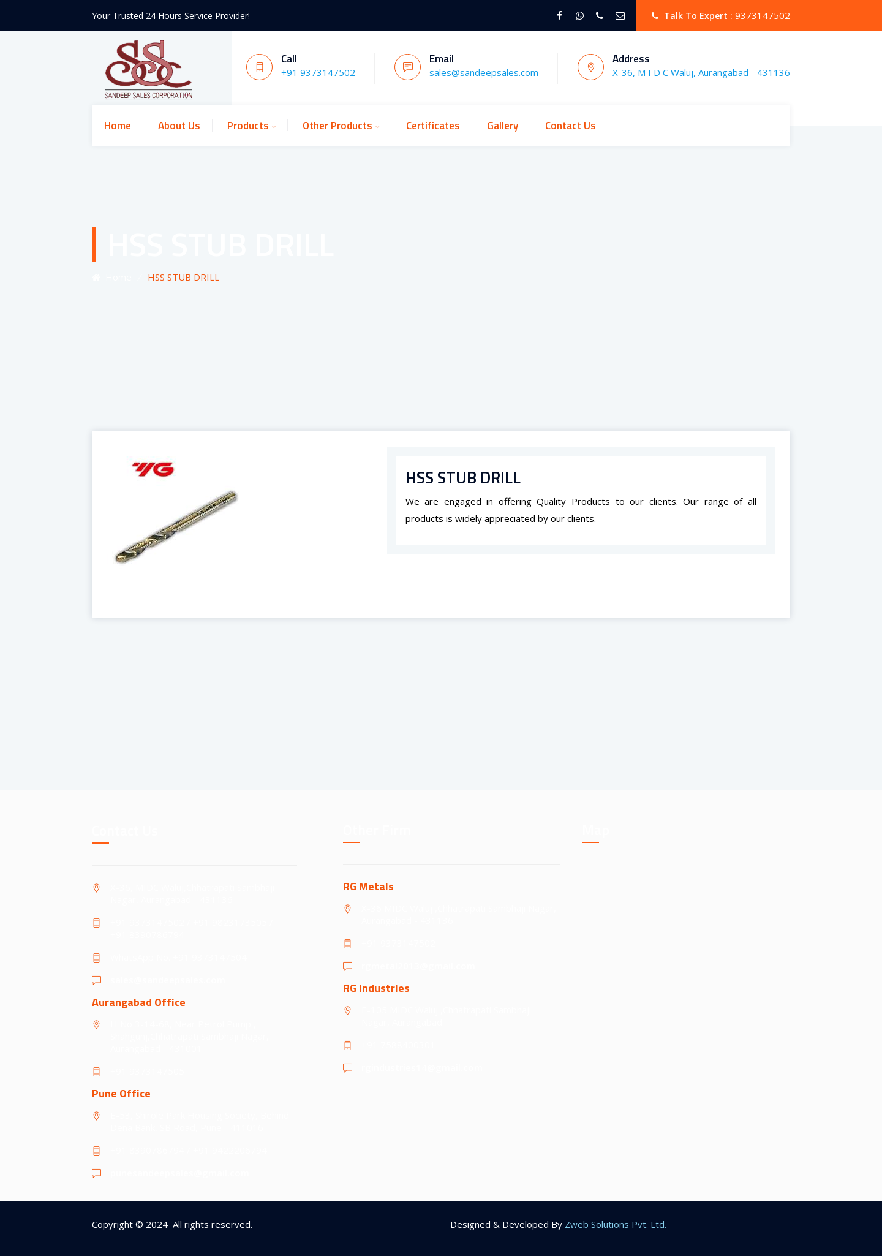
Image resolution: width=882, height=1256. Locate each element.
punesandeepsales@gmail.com (179, 1173)
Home (117, 126)
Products (248, 126)
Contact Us (570, 126)
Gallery (502, 126)
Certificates (433, 126)
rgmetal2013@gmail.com (418, 965)
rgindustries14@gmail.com (422, 1067)
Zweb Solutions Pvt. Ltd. (615, 1224)
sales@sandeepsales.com (167, 980)
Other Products (337, 126)
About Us (179, 126)
